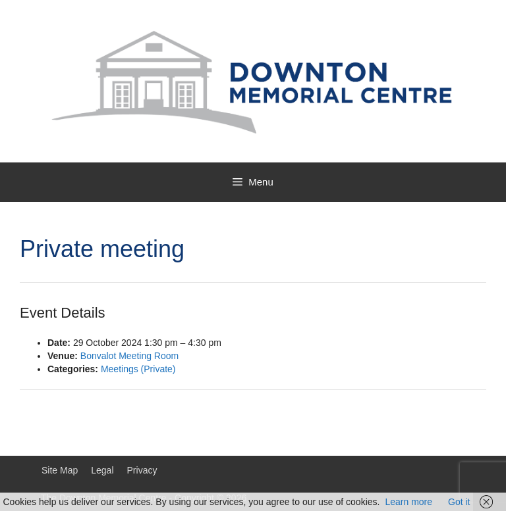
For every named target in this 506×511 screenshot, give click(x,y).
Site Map (60, 470)
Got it (459, 502)
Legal (102, 470)
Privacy (142, 470)
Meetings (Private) (138, 369)
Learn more (408, 502)
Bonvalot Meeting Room (129, 356)
